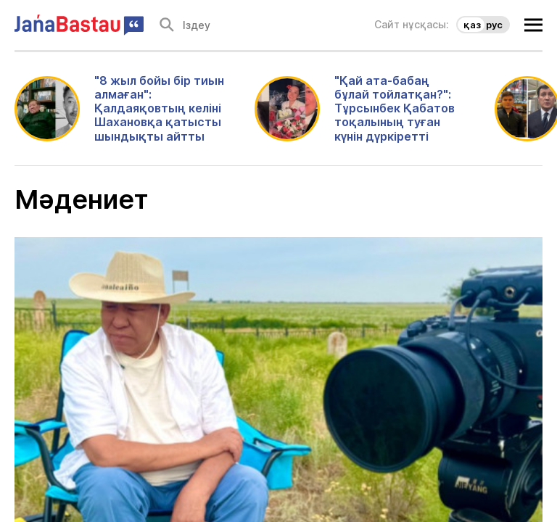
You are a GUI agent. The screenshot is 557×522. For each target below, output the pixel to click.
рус (494, 24)
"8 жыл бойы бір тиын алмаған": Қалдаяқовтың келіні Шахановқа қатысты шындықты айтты (159, 109)
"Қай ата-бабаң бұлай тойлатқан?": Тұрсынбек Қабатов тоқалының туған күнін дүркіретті (394, 109)
